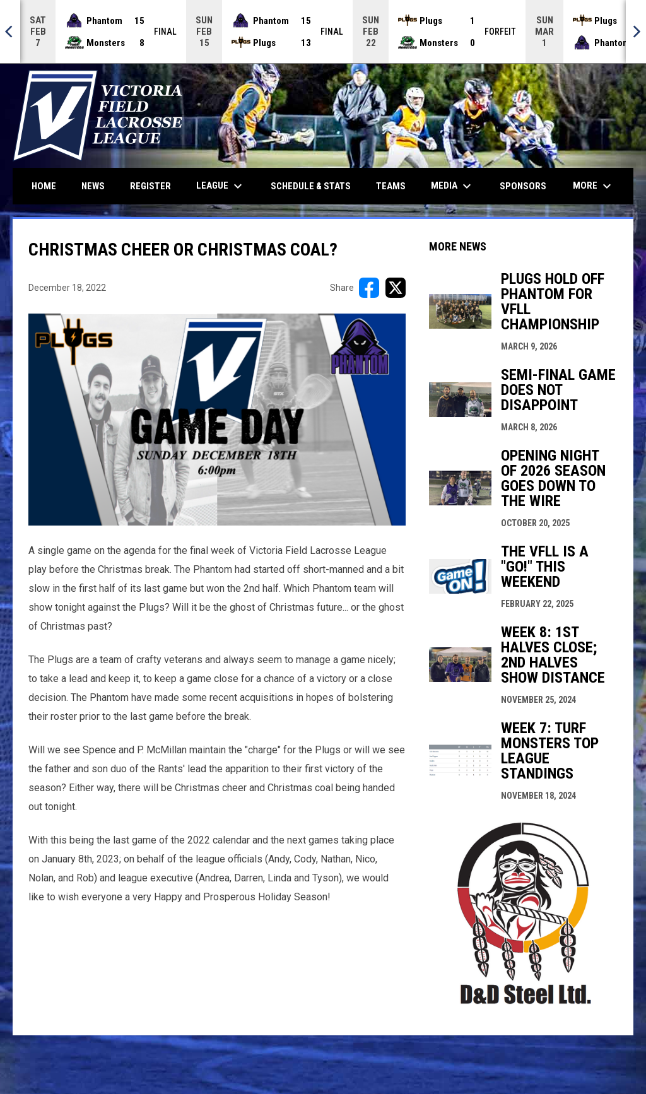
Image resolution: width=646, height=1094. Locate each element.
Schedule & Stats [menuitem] (311, 186)
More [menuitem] (593, 186)
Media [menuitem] (452, 186)
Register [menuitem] (150, 186)
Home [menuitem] (44, 186)
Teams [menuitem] (391, 186)
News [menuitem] (93, 186)
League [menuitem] (220, 186)
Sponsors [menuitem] (523, 186)
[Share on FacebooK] (369, 288)
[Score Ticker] (323, 31)
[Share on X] (395, 288)
